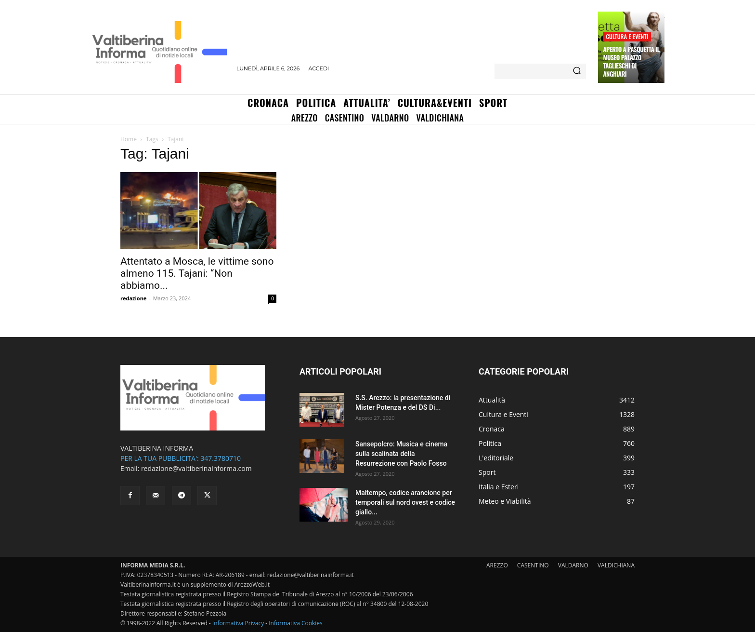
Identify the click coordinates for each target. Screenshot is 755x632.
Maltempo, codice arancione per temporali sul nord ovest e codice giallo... (405, 502)
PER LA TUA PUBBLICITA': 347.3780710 (180, 458)
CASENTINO (533, 565)
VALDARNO (573, 565)
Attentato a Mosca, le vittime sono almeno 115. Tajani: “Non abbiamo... (196, 273)
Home (128, 139)
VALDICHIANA (616, 565)
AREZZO (497, 565)
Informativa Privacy (238, 623)
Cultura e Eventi (627, 36)
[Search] (577, 71)
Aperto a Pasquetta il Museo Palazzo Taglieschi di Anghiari (631, 61)
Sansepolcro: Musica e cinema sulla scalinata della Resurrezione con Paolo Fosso (401, 453)
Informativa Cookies (296, 623)
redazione (133, 298)
